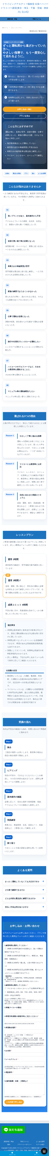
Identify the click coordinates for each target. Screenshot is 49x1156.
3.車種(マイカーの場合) (13, 1007)
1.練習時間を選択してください (16, 945)
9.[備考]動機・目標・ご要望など (16, 1081)
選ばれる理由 (17, 173)
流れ (33, 173)
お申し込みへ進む (24, 109)
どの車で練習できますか (15, 890)
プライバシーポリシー (24, 1144)
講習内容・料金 (9, 1141)
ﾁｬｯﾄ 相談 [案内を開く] (44, 1151)
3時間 (17, 580)
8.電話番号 (9, 1072)
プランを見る (24, 116)
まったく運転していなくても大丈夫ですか (22, 882)
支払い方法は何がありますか (16, 907)
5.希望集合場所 (11, 1027)
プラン (26, 173)
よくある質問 (42, 173)
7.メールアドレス (11, 1059)
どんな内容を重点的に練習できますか (20, 898)
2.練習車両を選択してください (16, 985)
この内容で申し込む (14, 1102)
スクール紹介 (40, 1144)
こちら (29, 1038)
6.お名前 (8, 1051)
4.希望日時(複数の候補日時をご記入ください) (22, 1016)
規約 (8, 1144)
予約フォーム (24, 1141)
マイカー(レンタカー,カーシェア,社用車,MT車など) (25, 988)
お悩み (7, 173)
